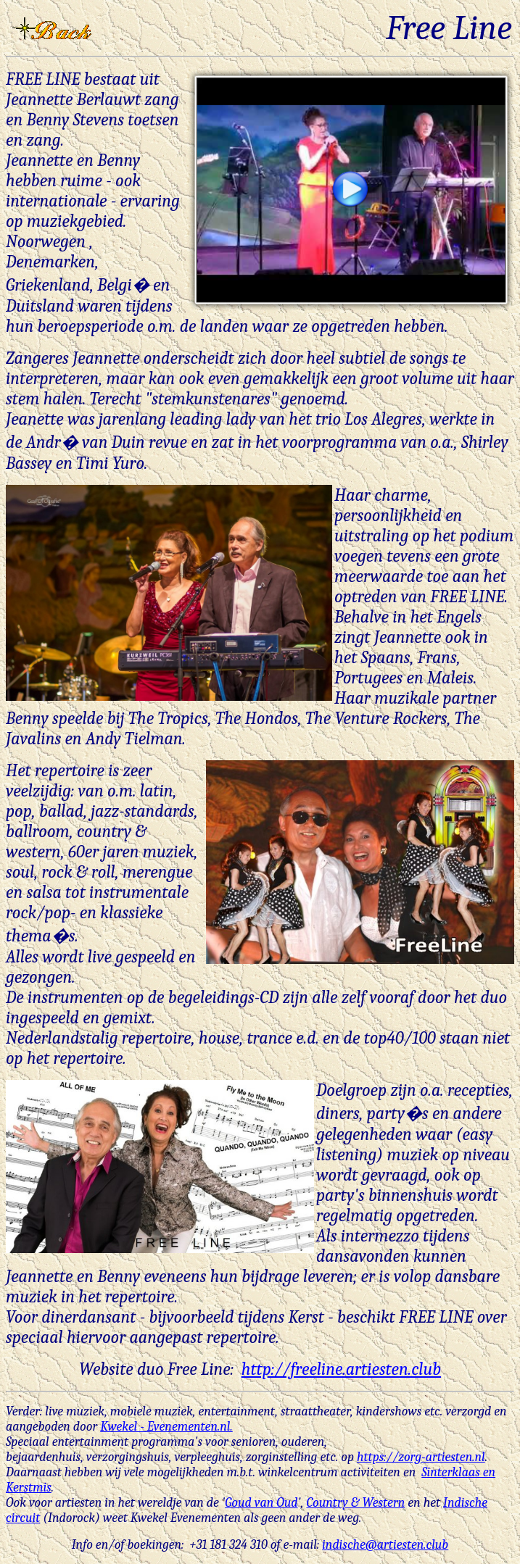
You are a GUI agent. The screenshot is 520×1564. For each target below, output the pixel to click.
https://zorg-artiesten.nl (421, 1457)
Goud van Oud (261, 1502)
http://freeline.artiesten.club (341, 1369)
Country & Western (355, 1502)
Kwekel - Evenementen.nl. (166, 1426)
